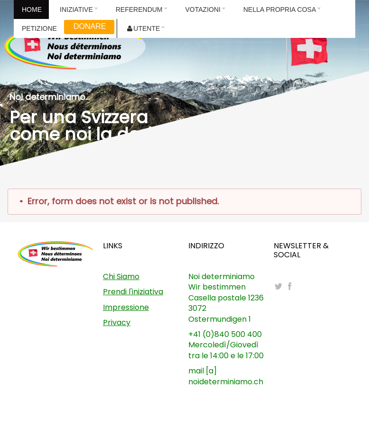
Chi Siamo (121, 276)
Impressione (126, 307)
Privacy (116, 322)
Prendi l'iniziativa (133, 291)
